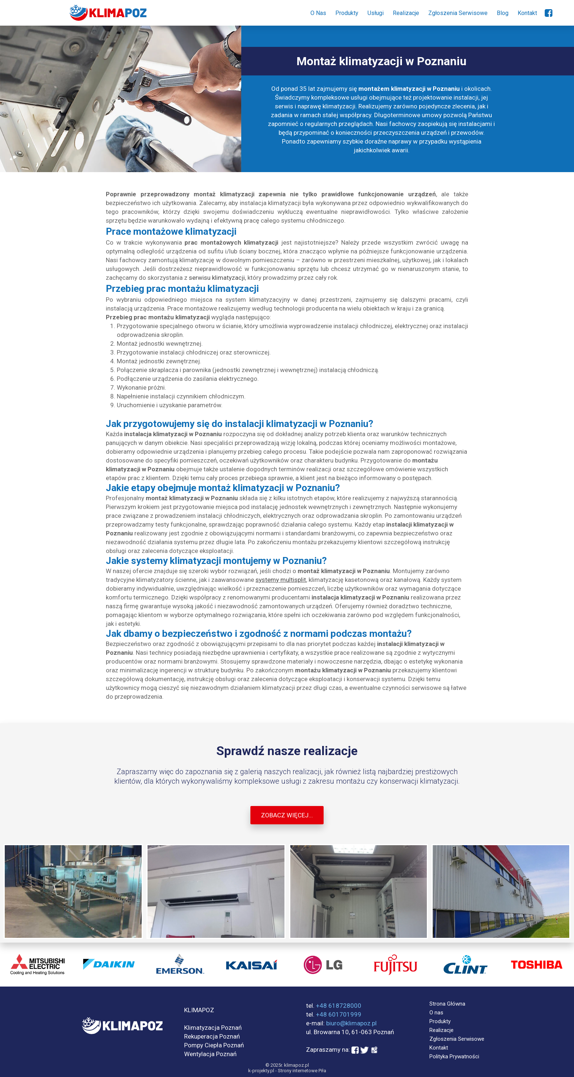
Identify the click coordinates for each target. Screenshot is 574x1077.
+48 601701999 (338, 1014)
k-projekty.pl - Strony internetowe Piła (287, 1070)
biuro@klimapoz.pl (351, 1023)
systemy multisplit (281, 579)
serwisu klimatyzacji (217, 277)
